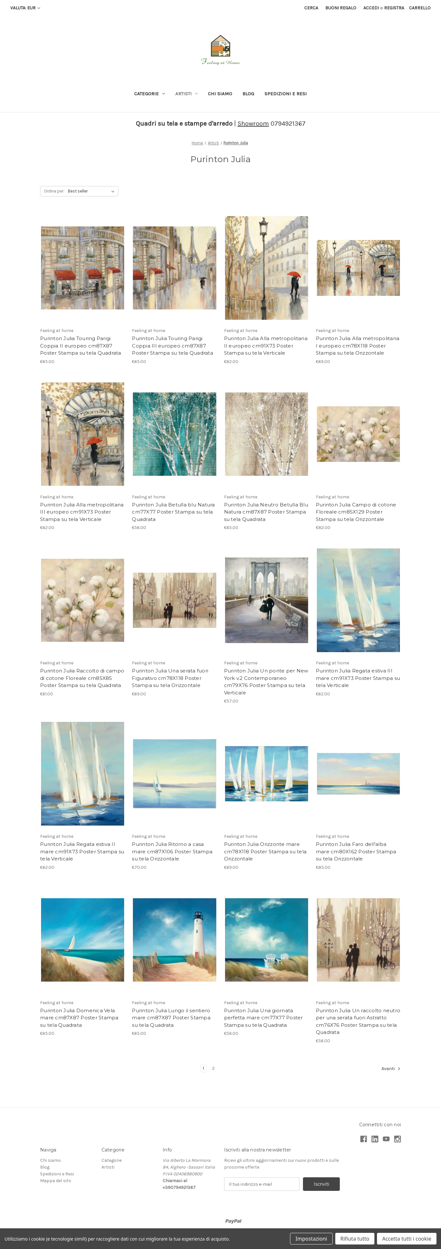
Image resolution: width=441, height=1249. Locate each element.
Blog (248, 94)
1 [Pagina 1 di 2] (203, 1068)
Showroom (253, 123)
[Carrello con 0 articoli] (419, 8)
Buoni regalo (340, 8)
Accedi (371, 8)
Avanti (391, 1069)
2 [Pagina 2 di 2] (213, 1068)
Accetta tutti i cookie (406, 1238)
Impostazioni (311, 1238)
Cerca (311, 8)
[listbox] (92, 191)
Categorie (149, 94)
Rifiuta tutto (354, 1238)
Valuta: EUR (25, 8)
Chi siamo (220, 94)
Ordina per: (54, 191)
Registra (394, 8)
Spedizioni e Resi (285, 94)
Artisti (186, 94)
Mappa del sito (55, 1180)
